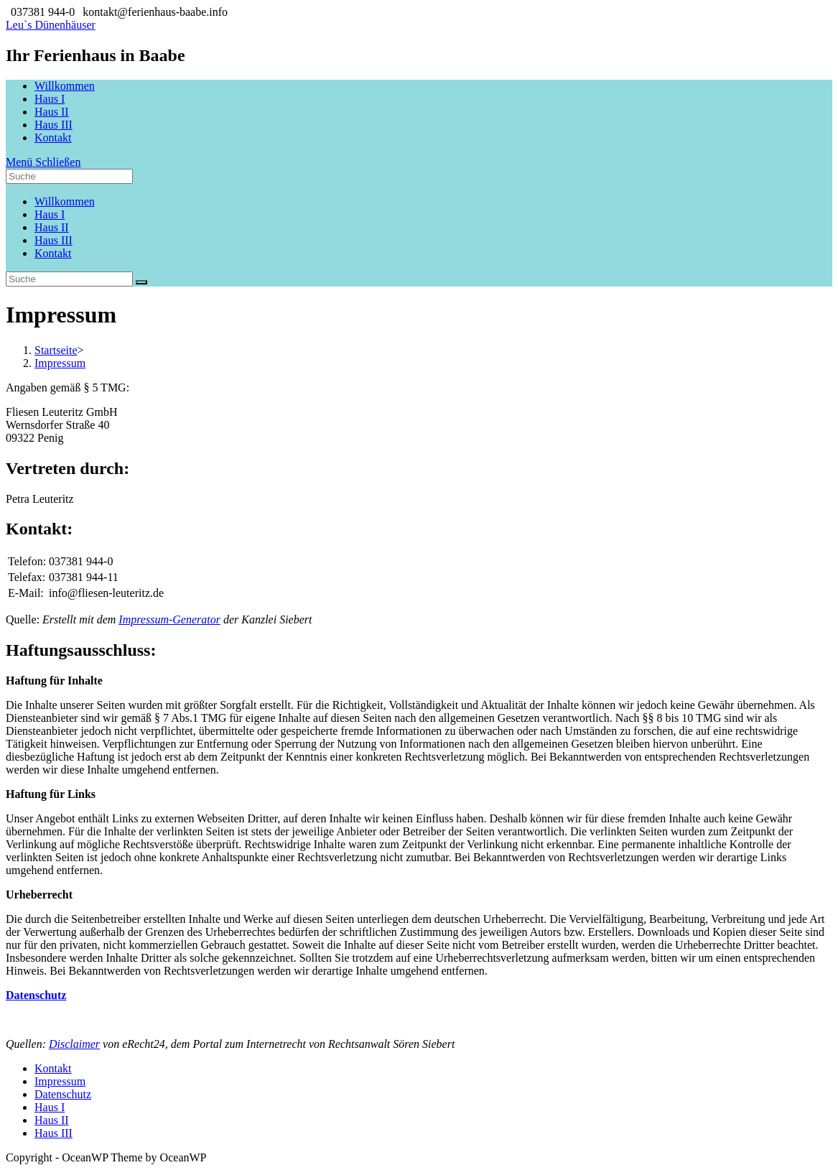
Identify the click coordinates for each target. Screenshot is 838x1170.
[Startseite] (56, 350)
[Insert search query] (69, 279)
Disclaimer (74, 1044)
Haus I (49, 214)
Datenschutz (62, 1094)
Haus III (53, 240)
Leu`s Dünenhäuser (51, 25)
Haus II (51, 227)
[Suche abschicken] (141, 282)
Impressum (59, 1081)
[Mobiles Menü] (43, 162)
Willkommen (64, 201)
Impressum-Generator (169, 619)
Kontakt (53, 253)
